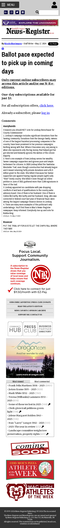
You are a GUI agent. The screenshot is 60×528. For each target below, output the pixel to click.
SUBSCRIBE (14, 302)
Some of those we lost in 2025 (25, 404)
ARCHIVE (42, 311)
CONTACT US (36, 315)
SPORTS (24, 311)
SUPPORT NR (23, 315)
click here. (47, 105)
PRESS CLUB (37, 302)
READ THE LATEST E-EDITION (30, 306)
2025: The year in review (22, 426)
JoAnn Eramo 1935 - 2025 (22, 389)
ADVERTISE (25, 302)
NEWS (16, 311)
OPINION (33, 311)
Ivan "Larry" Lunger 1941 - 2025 (26, 422)
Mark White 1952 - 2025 (22, 393)
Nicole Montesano (13, 43)
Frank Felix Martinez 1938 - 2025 (27, 385)
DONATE (47, 302)
